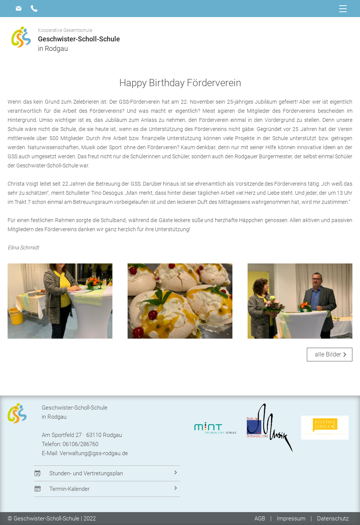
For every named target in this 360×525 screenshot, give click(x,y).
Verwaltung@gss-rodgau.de (94, 453)
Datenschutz (333, 518)
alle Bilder (328, 354)
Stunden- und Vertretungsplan (86, 473)
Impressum (291, 518)
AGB (260, 518)
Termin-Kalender (69, 489)
